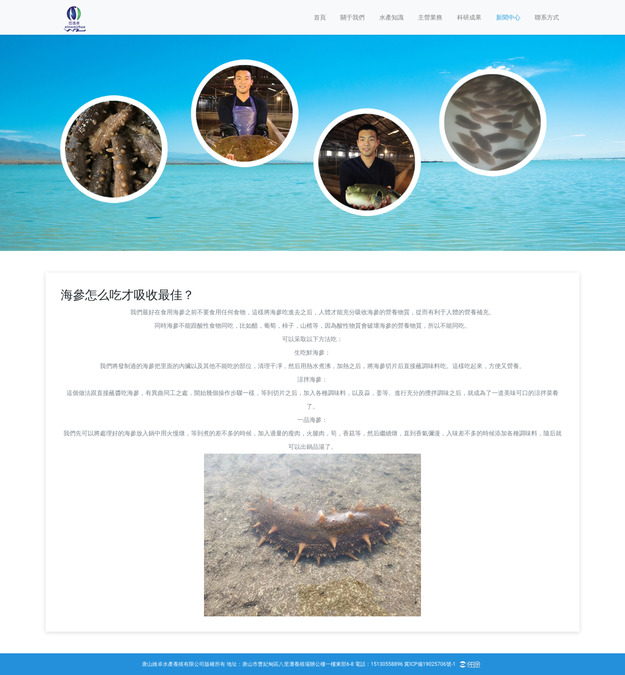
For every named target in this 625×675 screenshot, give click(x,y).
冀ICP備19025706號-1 (430, 664)
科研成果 (469, 17)
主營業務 (430, 17)
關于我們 (352, 17)
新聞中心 (508, 17)
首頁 (320, 17)
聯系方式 (547, 17)
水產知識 (391, 17)
